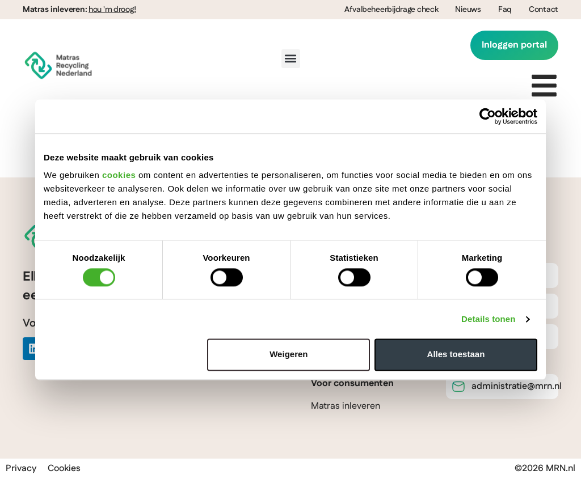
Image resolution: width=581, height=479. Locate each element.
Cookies (64, 468)
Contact (543, 9)
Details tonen (488, 319)
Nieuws (468, 9)
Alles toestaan (456, 354)
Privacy (21, 468)
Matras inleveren (345, 406)
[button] (290, 58)
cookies (119, 175)
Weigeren (289, 354)
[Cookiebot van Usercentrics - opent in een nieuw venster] (487, 116)
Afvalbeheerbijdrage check (391, 9)
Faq (505, 9)
